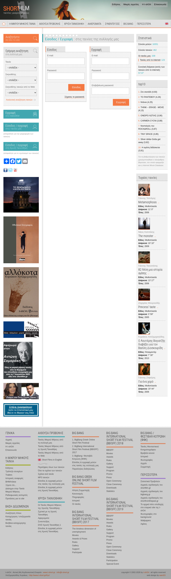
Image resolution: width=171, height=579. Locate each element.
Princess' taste (147, 307)
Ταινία (8, 62)
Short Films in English (166, 24)
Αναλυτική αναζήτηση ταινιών (19, 100)
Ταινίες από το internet (150, 60)
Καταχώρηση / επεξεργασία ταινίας (17, 518)
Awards (109, 457)
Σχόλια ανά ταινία (46, 474)
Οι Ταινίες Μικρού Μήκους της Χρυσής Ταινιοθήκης (49, 506)
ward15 (162, 575)
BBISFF (110, 450)
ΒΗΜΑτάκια (10, 482)
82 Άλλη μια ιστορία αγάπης (150, 271)
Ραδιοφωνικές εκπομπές (16, 495)
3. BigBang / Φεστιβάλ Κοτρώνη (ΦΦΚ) (82, 457)
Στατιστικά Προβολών (150, 481)
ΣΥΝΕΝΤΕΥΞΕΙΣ (112, 23)
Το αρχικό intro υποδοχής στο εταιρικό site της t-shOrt (152, 507)
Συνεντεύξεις (43, 521)
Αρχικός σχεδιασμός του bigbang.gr (152, 493)
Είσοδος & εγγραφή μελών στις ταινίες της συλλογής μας (51, 482)
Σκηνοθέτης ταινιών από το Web (20, 87)
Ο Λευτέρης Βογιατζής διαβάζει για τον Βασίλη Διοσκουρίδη (151, 344)
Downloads (111, 488)
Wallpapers (146, 520)
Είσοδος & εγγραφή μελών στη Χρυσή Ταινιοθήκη (50, 489)
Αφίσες (144, 524)
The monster (145, 236)
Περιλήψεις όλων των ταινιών (51, 467)
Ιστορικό (76, 500)
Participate (77, 552)
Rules (74, 542)
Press (109, 477)
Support (75, 549)
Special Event (112, 564)
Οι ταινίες (76, 504)
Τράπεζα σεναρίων (14, 471)
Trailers (8, 475)
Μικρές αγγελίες (131, 4)
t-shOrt (146, 572)
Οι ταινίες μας (144, 56)
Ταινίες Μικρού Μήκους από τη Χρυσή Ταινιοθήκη (50, 448)
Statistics (110, 491)
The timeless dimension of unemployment (84, 530)
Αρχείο (144, 463)
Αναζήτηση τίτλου (13, 513)
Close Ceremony (114, 484)
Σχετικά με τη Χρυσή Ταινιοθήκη (47, 513)
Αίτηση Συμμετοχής (81, 490)
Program (110, 470)
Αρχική (4, 24)
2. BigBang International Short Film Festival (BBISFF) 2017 (85, 449)
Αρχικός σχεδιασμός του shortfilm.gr (152, 486)
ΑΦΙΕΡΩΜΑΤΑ (94, 23)
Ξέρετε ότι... (10, 485)
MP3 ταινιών (43, 477)
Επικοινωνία (160, 4)
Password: (52, 70)
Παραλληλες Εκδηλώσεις (83, 469)
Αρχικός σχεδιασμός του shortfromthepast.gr (152, 499)
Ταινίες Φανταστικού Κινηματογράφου (150, 448)
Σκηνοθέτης (10, 74)
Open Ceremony (113, 481)
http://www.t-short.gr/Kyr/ (39, 575)
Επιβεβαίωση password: (103, 85)
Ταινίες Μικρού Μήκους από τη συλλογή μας (50, 441)
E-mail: (50, 55)
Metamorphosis (147, 202)
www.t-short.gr (49, 572)
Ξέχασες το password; (74, 97)
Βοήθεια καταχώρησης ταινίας (15, 524)
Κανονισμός (77, 494)
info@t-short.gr (63, 572)
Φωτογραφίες (147, 460)
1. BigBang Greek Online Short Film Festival (83, 441)
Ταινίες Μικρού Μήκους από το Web (50, 454)
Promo (109, 474)
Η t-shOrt (146, 4)
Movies (75, 535)
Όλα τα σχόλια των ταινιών (50, 470)
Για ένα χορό (145, 381)
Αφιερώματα (43, 518)
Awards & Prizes (79, 538)
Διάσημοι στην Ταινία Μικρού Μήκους (14, 490)
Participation (112, 560)
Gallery (75, 545)
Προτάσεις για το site (14, 498)
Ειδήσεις (116, 4)
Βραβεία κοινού (147, 453)
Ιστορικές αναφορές (14, 478)
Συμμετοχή (145, 467)
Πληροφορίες (78, 497)
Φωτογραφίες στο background (148, 515)
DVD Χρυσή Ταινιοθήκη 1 (49, 525)
